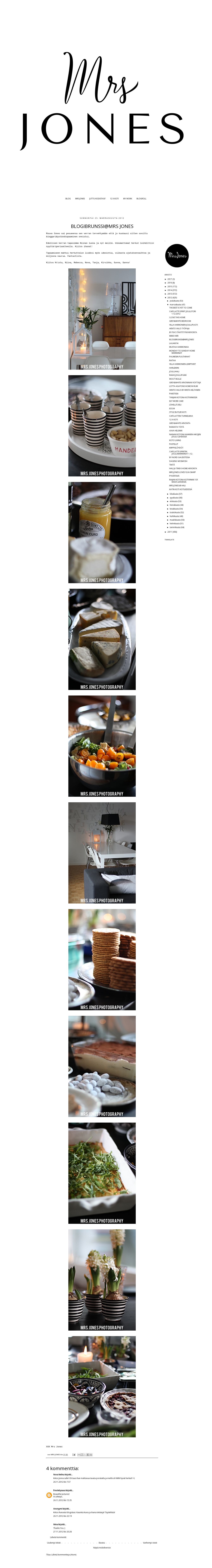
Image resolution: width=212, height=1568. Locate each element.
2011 (170, 532)
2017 (170, 279)
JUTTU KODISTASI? (97, 198)
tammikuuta (175, 527)
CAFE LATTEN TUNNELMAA (181, 416)
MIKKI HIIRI (173, 336)
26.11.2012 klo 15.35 (62, 1500)
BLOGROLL (141, 198)
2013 (170, 293)
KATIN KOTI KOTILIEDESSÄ (180, 489)
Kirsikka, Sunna (110, 262)
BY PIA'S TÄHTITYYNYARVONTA (183, 332)
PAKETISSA (173, 393)
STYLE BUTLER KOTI (177, 412)
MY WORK (127, 198)
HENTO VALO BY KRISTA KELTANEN (184, 390)
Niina (68, 262)
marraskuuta (176, 304)
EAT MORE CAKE (176, 401)
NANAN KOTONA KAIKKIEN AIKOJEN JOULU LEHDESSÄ (185, 435)
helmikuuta (175, 523)
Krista (58, 262)
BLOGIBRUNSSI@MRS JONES (181, 339)
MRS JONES (80, 198)
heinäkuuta (175, 505)
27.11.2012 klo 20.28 (62, 1531)
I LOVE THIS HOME (177, 317)
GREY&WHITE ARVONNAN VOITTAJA (185, 382)
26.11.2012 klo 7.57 (62, 1482)
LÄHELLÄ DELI (175, 404)
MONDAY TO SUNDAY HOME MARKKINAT (182, 351)
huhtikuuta (175, 516)
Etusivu (102, 1542)
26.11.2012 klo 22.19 (62, 1516)
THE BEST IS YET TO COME (180, 307)
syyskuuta (174, 497)
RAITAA (172, 360)
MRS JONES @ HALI (177, 485)
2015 (170, 286)
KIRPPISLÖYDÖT (176, 447)
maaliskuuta (175, 520)
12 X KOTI (114, 198)
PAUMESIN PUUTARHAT (179, 356)
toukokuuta (175, 512)
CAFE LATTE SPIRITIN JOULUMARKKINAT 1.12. (181, 452)
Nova (87, 262)
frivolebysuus (59, 1490)
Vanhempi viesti (150, 1542)
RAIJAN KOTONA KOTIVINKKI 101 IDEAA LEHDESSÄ (183, 480)
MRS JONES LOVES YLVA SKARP (182, 472)
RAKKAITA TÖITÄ (176, 427)
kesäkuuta (174, 508)
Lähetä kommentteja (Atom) (63, 1554)
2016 (170, 282)
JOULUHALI (174, 371)
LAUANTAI (173, 343)
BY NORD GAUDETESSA (179, 457)
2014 (170, 290)
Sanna (126, 262)
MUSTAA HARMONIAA (179, 347)
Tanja (96, 262)
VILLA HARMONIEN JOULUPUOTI (183, 324)
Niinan (83, 243)
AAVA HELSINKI (175, 430)
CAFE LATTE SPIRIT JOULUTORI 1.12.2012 (182, 312)
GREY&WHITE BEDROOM (180, 321)
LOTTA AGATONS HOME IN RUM (183, 386)
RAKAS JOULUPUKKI (178, 375)
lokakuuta (174, 494)
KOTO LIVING (175, 440)
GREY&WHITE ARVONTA (179, 423)
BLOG (68, 198)
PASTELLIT (173, 444)
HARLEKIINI (174, 367)
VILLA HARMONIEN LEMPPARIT (182, 364)
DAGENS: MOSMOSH (178, 461)
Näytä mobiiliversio (102, 1547)
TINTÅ (172, 464)
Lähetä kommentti (58, 1537)
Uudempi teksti (54, 1542)
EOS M (172, 408)
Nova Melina (58, 1474)
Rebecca (78, 262)
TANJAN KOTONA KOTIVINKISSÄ (183, 397)
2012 (170, 297)
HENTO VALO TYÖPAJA (179, 328)
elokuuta (174, 501)
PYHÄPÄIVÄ (174, 476)
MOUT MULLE (175, 379)
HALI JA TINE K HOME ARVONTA (183, 468)
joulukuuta (175, 300)
